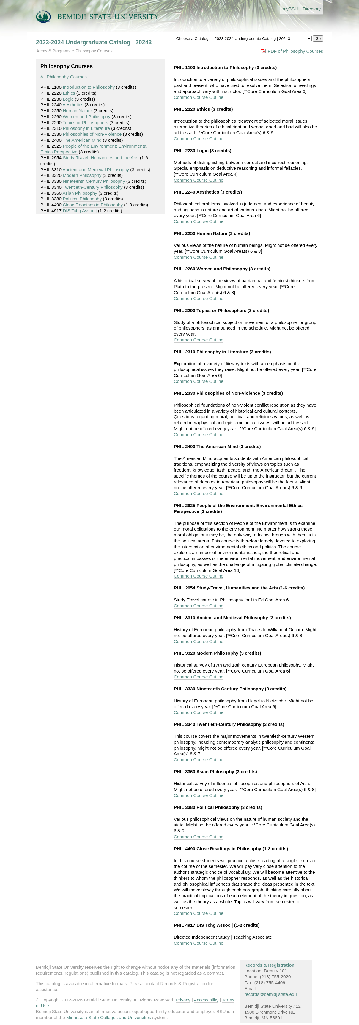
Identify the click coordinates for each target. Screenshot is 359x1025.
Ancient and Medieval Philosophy (95, 169)
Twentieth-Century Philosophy (93, 187)
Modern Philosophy (82, 175)
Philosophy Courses (93, 51)
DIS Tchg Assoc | (80, 210)
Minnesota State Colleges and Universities (108, 1017)
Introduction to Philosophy (89, 87)
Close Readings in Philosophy (93, 204)
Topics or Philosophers (85, 122)
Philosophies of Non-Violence (92, 134)
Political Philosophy (82, 198)
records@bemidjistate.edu (270, 994)
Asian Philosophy (79, 193)
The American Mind (82, 140)
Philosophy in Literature (86, 128)
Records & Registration (269, 965)
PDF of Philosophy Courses (295, 51)
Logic (68, 99)
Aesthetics (72, 104)
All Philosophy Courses (63, 76)
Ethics (69, 93)
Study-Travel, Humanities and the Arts (100, 157)
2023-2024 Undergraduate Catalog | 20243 (94, 42)
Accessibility (206, 999)
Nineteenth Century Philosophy (94, 181)
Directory (312, 8)
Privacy (183, 999)
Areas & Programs (53, 51)
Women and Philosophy (86, 116)
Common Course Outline (198, 97)
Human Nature (77, 110)
